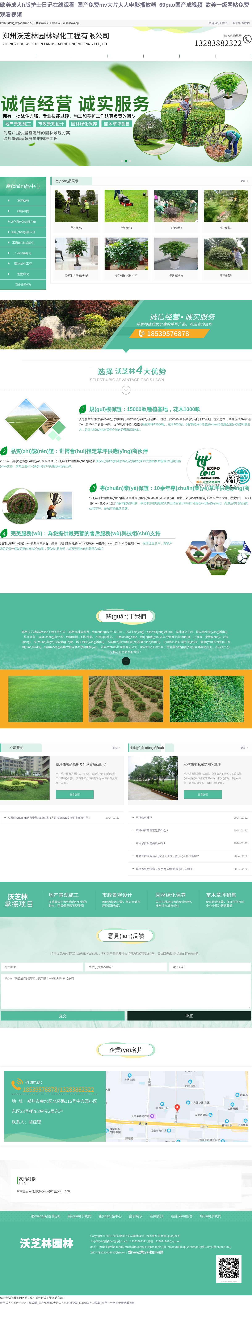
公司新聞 (16, 748)
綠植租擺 (23, 211)
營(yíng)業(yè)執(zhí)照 (145, 1252)
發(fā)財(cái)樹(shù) (126, 275)
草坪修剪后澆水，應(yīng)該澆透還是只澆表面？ (165, 868)
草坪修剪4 (176, 227)
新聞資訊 (149, 55)
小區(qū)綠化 (23, 253)
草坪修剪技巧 (144, 817)
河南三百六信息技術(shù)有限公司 (39, 1191)
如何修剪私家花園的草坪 (202, 764)
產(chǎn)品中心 (81, 55)
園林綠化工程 (23, 263)
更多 (242, 180)
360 (67, 1191)
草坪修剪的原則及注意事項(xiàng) (81, 764)
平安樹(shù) (176, 275)
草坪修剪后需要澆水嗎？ (151, 843)
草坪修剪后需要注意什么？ (152, 830)
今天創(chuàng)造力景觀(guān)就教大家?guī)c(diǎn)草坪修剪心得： (49, 817)
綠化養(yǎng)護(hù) (23, 221)
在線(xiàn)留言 (188, 55)
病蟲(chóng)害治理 (23, 232)
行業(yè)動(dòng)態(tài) (146, 748)
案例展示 (113, 55)
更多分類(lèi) (23, 284)
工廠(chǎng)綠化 (23, 242)
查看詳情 (126, 661)
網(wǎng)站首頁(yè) (12, 55)
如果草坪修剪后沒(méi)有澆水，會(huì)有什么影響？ (168, 856)
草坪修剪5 (226, 275)
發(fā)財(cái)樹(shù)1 (76, 275)
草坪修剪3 (226, 227)
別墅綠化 (23, 274)
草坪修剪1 (126, 227)
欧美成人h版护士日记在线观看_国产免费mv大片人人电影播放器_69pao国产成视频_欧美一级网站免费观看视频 (67, 1302)
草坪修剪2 (76, 227)
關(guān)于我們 (218, 23)
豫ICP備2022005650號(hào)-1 (108, 1252)
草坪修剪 (23, 200)
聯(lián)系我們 (241, 23)
